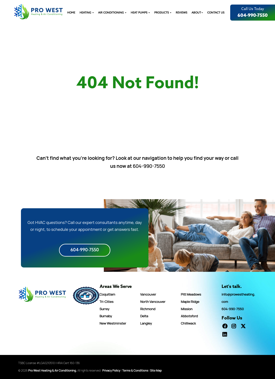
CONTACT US (215, 12)
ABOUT (197, 12)
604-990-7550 (252, 15)
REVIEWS (181, 12)
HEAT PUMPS (140, 12)
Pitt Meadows (191, 294)
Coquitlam (107, 294)
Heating (87, 12)
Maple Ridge (190, 301)
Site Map (156, 370)
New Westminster (113, 323)
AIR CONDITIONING (112, 12)
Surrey (104, 309)
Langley (146, 323)
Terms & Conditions (135, 370)
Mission (186, 309)
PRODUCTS (162, 12)
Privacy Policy (111, 370)
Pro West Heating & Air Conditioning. (52, 370)
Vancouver (148, 294)
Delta (144, 316)
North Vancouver (152, 301)
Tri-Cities (107, 301)
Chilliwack (188, 323)
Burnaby (106, 316)
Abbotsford (189, 316)
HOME (71, 12)
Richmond (147, 309)
